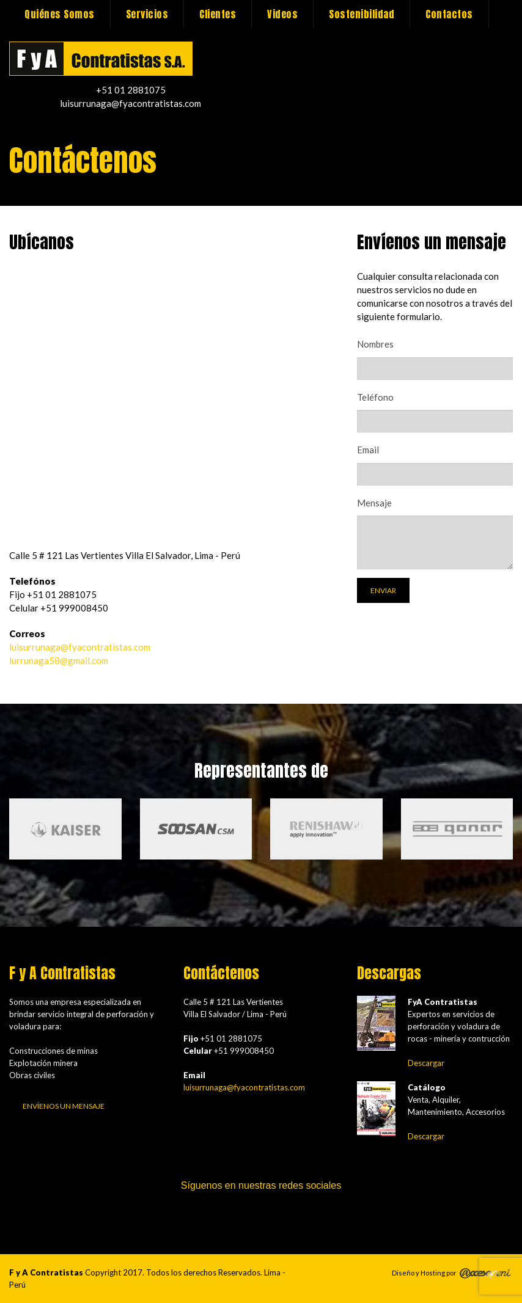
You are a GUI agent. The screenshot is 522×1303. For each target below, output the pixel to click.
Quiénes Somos (59, 14)
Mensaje (374, 502)
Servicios (147, 14)
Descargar (426, 1063)
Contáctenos (101, 58)
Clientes (217, 14)
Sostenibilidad (361, 14)
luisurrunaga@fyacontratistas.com (79, 646)
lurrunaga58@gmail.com (58, 660)
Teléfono (375, 397)
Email (368, 449)
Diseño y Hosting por (424, 1272)
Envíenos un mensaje (64, 1106)
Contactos (449, 14)
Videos (282, 14)
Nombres (375, 343)
